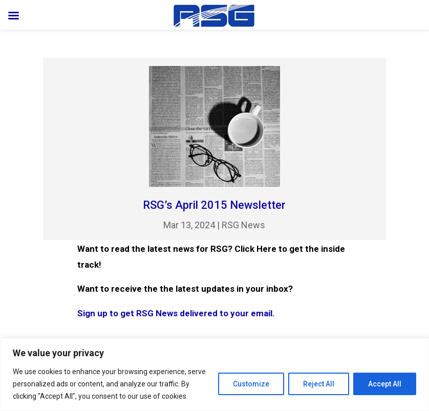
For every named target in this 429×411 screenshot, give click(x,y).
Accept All (384, 384)
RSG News (243, 225)
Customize (251, 384)
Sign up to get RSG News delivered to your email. (176, 313)
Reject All (318, 384)
